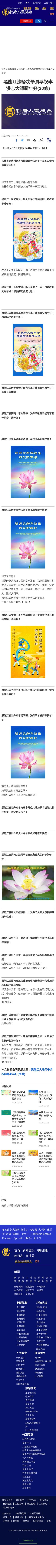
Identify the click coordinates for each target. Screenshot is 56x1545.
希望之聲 (19, 1517)
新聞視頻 (22, 1302)
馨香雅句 (20, 1369)
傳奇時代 (26, 1443)
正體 (46, 3)
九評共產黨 (27, 1458)
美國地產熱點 (22, 1384)
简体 (52, 3)
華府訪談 (21, 1330)
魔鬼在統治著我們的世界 (33, 1454)
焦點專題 (12, 69)
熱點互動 (40, 1311)
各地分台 (37, 3)
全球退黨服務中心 (35, 1517)
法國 (8, 1234)
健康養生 (40, 1353)
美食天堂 (29, 1404)
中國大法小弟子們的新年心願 (45, 1115)
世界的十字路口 (43, 1337)
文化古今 (20, 1380)
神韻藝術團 (21, 1513)
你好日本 (29, 1396)
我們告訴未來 (28, 1439)
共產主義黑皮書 (29, 1473)
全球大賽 (30, 1294)
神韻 (20, 3)
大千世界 (29, 1415)
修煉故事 (26, 1484)
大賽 (27, 3)
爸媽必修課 (21, 1376)
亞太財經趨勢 (23, 1341)
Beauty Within (31, 1411)
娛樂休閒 (30, 1388)
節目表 (18, 1255)
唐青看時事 (41, 1334)
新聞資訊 (28, 1250)
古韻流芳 (20, 1365)
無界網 (26, 1521)
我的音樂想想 (31, 1430)
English (47, 1234)
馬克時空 (40, 1341)
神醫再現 (39, 1372)
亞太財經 (21, 1345)
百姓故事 (26, 1476)
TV (39, 21)
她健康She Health (43, 1361)
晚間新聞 (21, 1318)
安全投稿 (19, 1504)
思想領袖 (40, 1322)
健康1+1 (39, 1357)
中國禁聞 (21, 1315)
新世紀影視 (38, 1521)
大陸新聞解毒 (42, 1345)
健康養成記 (40, 1369)
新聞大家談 (41, 1307)
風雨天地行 (27, 1469)
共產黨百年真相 (29, 1446)
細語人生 (40, 1349)
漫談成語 (20, 1372)
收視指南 (32, 1500)
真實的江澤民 (28, 1462)
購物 (37, 1261)
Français (6, 1238)
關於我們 (20, 1500)
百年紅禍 (26, 1465)
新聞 (17, 1271)
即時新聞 (41, 1286)
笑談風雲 (20, 1361)
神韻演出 (18, 1294)
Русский (18, 1238)
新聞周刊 (21, 1326)
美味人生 (29, 1408)
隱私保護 (44, 1500)
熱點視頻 (30, 1286)
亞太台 (25, 1234)
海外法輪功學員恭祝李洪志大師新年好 (18, 1135)
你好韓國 (29, 1400)
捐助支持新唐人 (23, 1261)
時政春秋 (40, 1318)
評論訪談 (41, 1302)
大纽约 (16, 1229)
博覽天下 (30, 1290)
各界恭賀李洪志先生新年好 (40, 69)
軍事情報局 (41, 1330)
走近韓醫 (39, 1376)
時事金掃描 (41, 1315)
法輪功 (22, 69)
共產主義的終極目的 (31, 1450)
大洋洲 (42, 1229)
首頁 (3, 69)
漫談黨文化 (27, 1480)
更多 (49, 1521)
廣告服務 (31, 1504)
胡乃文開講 (40, 1365)
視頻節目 (43, 1250)
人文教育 (21, 1353)
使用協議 (7, 1504)
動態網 (16, 1521)
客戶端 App (8, 1507)
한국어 (37, 1238)
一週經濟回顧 (23, 1334)
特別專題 (27, 1434)
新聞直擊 (21, 1322)
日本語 (28, 1238)
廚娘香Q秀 (30, 1419)
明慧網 (6, 1521)
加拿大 (24, 1229)
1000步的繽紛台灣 (32, 1425)
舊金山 (16, 1234)
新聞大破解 (41, 1326)
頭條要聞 (18, 1286)
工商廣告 (26, 1488)
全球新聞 (21, 1307)
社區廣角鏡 (22, 1337)
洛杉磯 (33, 1229)
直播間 (30, 1255)
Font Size (41, 140)
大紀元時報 (35, 1513)
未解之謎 (20, 1357)
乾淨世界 (7, 1517)
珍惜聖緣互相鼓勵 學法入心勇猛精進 (19, 1095)
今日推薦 (18, 1290)
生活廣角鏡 (30, 1393)
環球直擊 (21, 1311)
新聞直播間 (27, 21)
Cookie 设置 (28, 1540)
